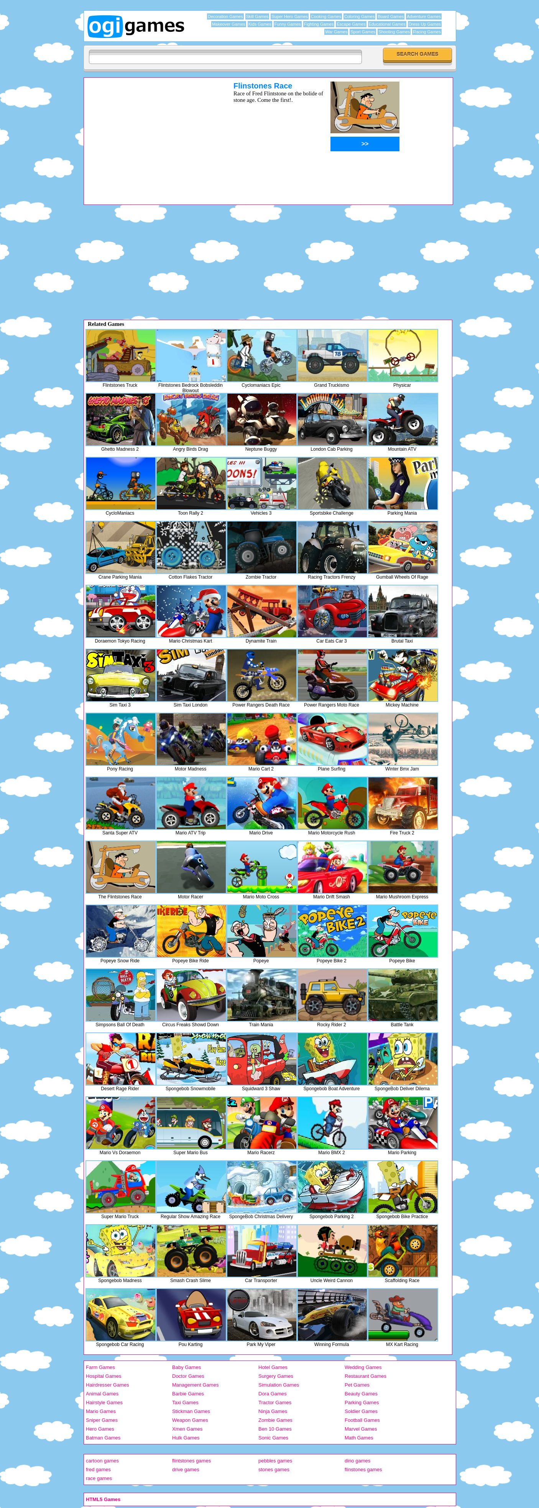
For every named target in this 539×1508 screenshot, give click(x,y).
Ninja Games (272, 1411)
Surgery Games (275, 1376)
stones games (273, 1469)
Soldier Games (361, 1411)
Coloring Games (359, 16)
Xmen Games (187, 1429)
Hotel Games (273, 1367)
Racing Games (427, 31)
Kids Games (259, 24)
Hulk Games (186, 1438)
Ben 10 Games (275, 1429)
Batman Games (103, 1438)
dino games (357, 1461)
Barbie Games (188, 1394)
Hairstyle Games (104, 1402)
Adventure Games (424, 16)
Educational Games (387, 24)
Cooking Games (326, 16)
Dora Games (272, 1394)
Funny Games (287, 24)
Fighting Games (319, 24)
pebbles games (275, 1461)
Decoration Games (225, 16)
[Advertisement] (148, 135)
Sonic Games (273, 1438)
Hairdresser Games (107, 1385)
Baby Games (186, 1367)
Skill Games (257, 16)
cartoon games (102, 1461)
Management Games (195, 1385)
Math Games (359, 1438)
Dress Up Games (425, 24)
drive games (185, 1469)
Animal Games (102, 1394)
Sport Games (362, 31)
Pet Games (357, 1385)
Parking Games (362, 1402)
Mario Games (101, 1411)
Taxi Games (185, 1402)
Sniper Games (102, 1420)
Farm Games (100, 1367)
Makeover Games (228, 24)
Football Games (362, 1420)
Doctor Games (188, 1376)
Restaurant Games (365, 1376)
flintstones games (191, 1461)
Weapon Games (190, 1420)
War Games (336, 31)
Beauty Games (361, 1394)
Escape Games (351, 24)
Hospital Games (103, 1376)
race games (99, 1478)
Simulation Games (278, 1385)
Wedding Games (363, 1367)
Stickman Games (191, 1411)
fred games (98, 1469)
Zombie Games (275, 1420)
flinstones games (363, 1469)
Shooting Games (394, 31)
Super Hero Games (289, 16)
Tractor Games (274, 1402)
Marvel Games (361, 1429)
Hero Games (100, 1429)
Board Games (391, 16)
